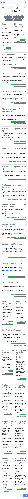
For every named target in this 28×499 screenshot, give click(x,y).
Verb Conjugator (22, 251)
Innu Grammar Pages (10, 251)
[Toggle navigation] (25, 2)
